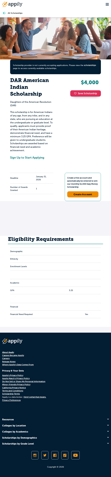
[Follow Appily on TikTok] (64, 455)
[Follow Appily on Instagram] (34, 455)
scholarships (90, 65)
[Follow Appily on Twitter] (44, 455)
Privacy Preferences (11, 400)
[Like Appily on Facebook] (54, 455)
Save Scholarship (85, 93)
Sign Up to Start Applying (27, 157)
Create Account (83, 194)
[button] (76, 93)
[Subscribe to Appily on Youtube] (75, 455)
